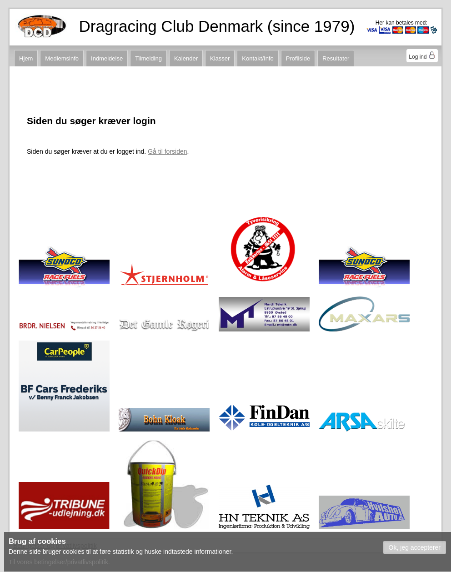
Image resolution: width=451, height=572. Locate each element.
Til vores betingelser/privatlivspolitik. (59, 562)
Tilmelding (148, 58)
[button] (414, 547)
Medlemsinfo (62, 58)
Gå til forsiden (167, 151)
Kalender (186, 58)
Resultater (335, 58)
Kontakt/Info (257, 58)
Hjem (26, 58)
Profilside (298, 58)
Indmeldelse (107, 58)
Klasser (220, 58)
